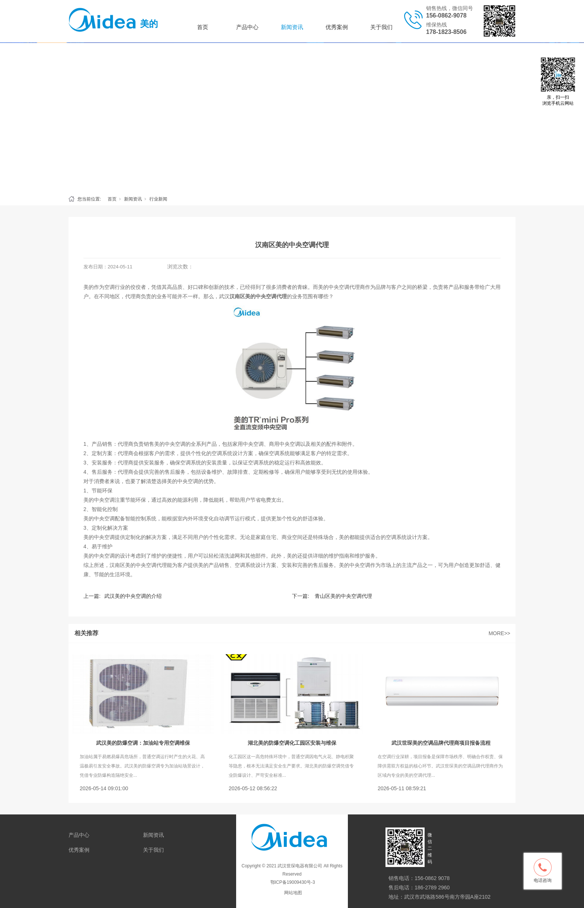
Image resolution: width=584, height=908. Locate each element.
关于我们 (381, 27)
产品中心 (247, 27)
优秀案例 (337, 27)
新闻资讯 (292, 27)
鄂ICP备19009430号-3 (292, 882)
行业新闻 (158, 199)
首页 (202, 27)
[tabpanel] (292, 117)
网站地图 (293, 892)
